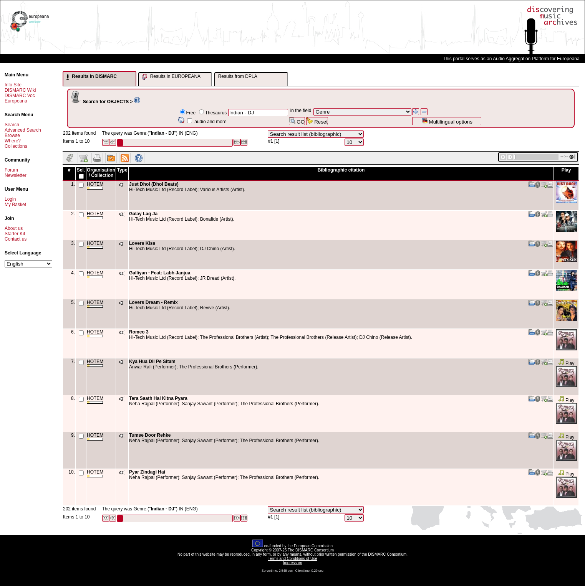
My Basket (15, 204)
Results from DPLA (237, 76)
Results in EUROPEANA (171, 77)
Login (10, 199)
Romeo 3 (139, 332)
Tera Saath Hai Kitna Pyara (158, 398)
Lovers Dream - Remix (153, 302)
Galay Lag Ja (143, 213)
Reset (317, 121)
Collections (16, 146)
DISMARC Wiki (20, 90)
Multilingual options (446, 121)
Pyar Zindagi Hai (147, 472)
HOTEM (95, 186)
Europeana (16, 101)
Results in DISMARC (91, 77)
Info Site (13, 84)
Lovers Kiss (142, 243)
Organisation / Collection (101, 172)
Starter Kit (15, 233)
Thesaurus (216, 113)
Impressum (292, 563)
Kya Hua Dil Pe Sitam (152, 361)
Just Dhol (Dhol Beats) (154, 184)
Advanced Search (23, 130)
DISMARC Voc (20, 95)
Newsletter (16, 175)
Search (12, 124)
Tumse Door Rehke (150, 435)
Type (122, 170)
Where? (13, 141)
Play (566, 363)
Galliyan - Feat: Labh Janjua (159, 273)
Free (191, 113)
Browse (12, 135)
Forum (11, 170)
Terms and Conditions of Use (292, 558)
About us (14, 228)
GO (297, 121)
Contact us (16, 239)
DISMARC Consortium (314, 550)
